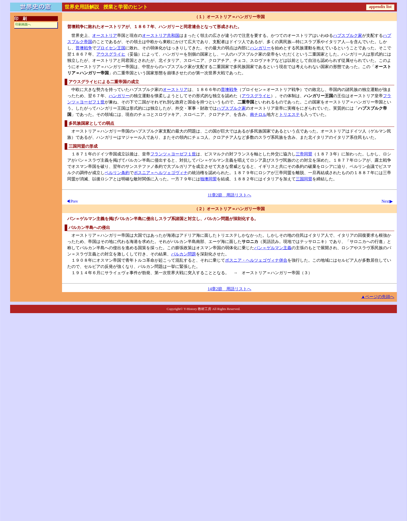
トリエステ (289, 114)
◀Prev (72, 201)
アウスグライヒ (110, 54)
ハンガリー (260, 48)
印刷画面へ (23, 24)
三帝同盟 (304, 154)
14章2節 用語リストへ (229, 289)
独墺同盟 (208, 179)
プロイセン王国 (110, 48)
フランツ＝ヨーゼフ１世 (173, 154)
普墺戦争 (84, 48)
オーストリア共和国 (160, 35)
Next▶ (387, 201)
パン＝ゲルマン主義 (272, 248)
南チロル (258, 114)
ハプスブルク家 (347, 35)
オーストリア (104, 35)
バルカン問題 (183, 254)
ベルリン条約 (117, 172)
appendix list (380, 6)
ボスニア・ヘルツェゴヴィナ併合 (256, 260)
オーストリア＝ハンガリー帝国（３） (277, 273)
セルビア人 (347, 260)
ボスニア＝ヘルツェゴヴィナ (161, 172)
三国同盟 (304, 179)
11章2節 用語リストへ (229, 195)
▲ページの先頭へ (377, 296)
